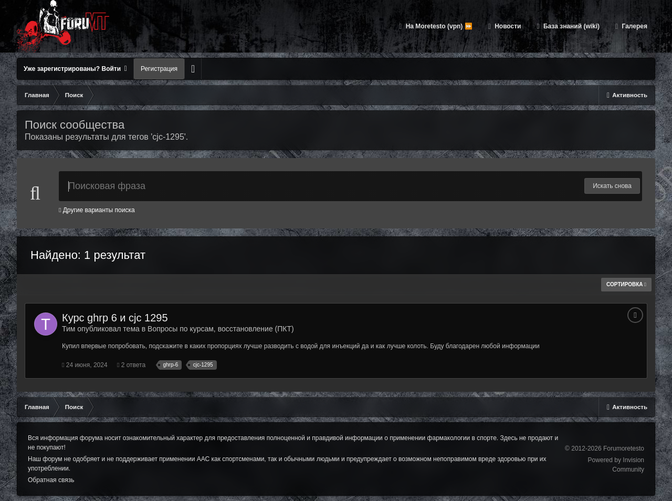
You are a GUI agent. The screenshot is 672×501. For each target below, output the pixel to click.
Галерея (633, 26)
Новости (507, 26)
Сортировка (626, 284)
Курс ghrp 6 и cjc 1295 (115, 317)
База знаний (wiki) (571, 26)
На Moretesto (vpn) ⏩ (438, 26)
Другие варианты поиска (97, 210)
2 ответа (131, 365)
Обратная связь (51, 480)
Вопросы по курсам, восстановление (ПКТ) (221, 329)
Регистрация (159, 68)
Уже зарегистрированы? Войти (75, 68)
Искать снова (612, 186)
